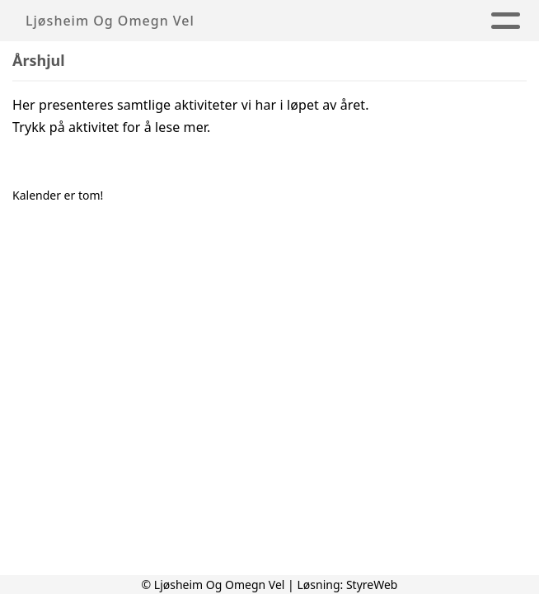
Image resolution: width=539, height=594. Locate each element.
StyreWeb (372, 584)
